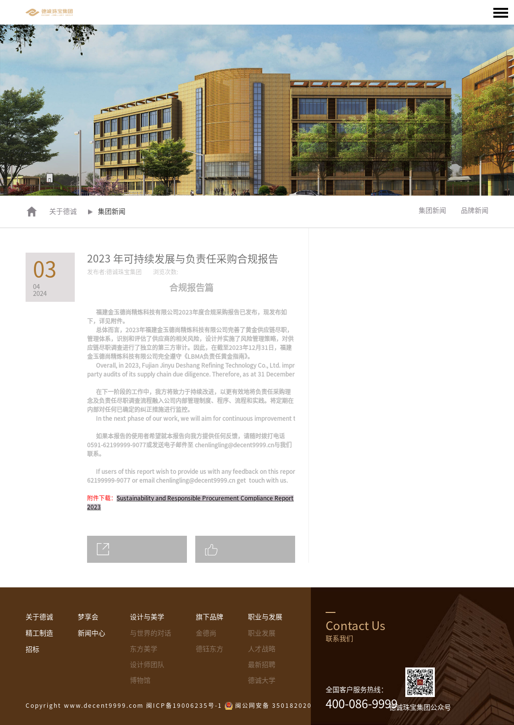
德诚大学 (261, 680)
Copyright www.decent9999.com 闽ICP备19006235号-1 (124, 705)
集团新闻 (432, 210)
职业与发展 (265, 616)
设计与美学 (147, 616)
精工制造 (39, 633)
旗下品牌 (209, 616)
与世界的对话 (150, 633)
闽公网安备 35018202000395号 (288, 705)
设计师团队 (147, 664)
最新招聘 (261, 664)
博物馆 (140, 680)
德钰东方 (209, 648)
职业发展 (261, 633)
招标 (32, 649)
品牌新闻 (474, 210)
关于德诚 (63, 211)
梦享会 (88, 616)
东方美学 (143, 648)
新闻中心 (91, 633)
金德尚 (206, 633)
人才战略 (261, 648)
